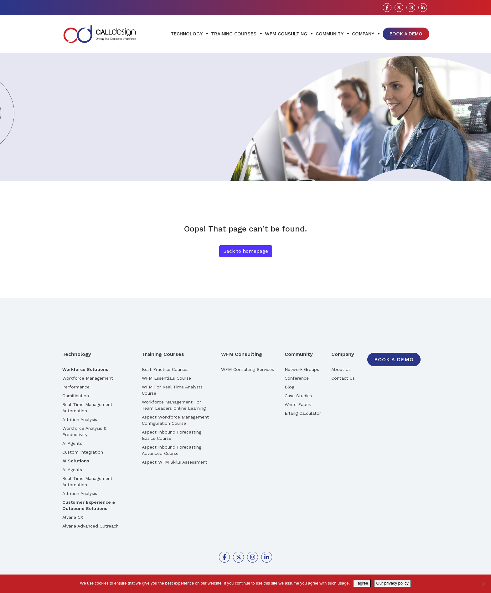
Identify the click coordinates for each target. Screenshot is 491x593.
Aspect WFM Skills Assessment (174, 462)
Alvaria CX (72, 517)
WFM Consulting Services (247, 369)
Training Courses (237, 34)
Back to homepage (245, 251)
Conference (297, 378)
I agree (361, 583)
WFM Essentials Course (166, 378)
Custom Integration (82, 452)
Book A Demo (406, 34)
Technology (190, 34)
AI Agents (72, 443)
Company (366, 34)
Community (333, 34)
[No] (483, 584)
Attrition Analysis (79, 419)
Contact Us (343, 378)
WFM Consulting (289, 34)
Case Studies (298, 395)
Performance (76, 386)
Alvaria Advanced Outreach (90, 525)
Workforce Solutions (85, 369)
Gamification (75, 395)
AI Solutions (75, 460)
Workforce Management (87, 378)
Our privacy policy (392, 583)
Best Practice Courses (165, 369)
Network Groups (302, 369)
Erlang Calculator (303, 413)
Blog (289, 386)
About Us (341, 369)
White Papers (299, 404)
